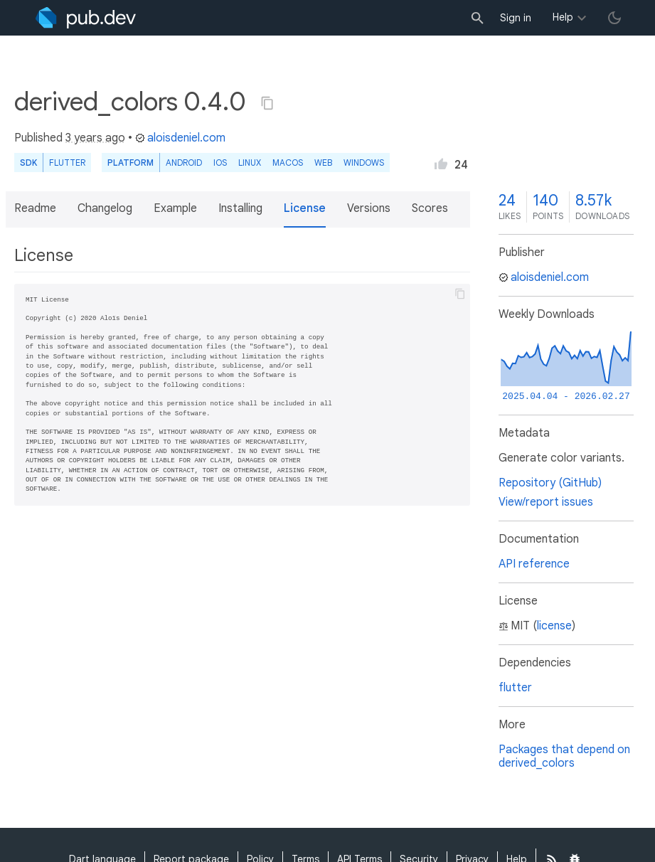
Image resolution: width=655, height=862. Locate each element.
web (323, 162)
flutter (515, 688)
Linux (249, 162)
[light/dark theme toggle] (614, 17)
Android (184, 162)
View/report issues (546, 502)
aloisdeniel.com (180, 138)
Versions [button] (368, 208)
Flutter (67, 162)
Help (563, 17)
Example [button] (175, 208)
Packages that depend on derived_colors (564, 756)
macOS (287, 162)
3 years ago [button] (95, 138)
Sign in (515, 17)
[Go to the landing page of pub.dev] (86, 17)
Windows (364, 162)
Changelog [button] (105, 208)
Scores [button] (430, 208)
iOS (220, 162)
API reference (534, 564)
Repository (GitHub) (550, 483)
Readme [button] (35, 208)
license (554, 626)
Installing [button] (240, 208)
